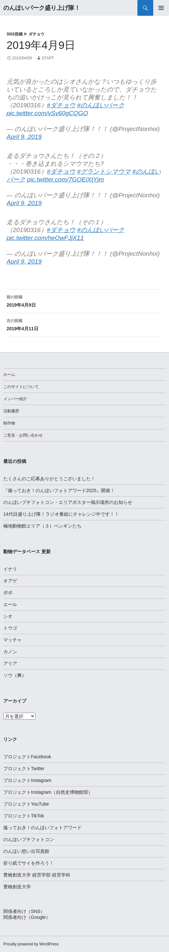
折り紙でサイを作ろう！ (28, 863)
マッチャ (12, 639)
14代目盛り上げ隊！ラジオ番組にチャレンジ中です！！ (61, 514)
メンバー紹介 (15, 399)
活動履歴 (11, 411)
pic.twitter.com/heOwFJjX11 (45, 237)
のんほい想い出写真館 (26, 851)
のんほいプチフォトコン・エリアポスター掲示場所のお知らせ (67, 502)
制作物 (9, 423)
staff (47, 58)
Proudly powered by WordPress (31, 944)
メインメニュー (161, 8)
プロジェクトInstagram (27, 780)
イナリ (10, 569)
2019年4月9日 (84, 300)
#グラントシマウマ (104, 171)
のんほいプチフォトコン (28, 839)
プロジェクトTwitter (23, 768)
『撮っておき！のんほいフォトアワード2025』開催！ (59, 490)
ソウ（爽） (14, 675)
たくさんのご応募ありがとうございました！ (49, 478)
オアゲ (10, 580)
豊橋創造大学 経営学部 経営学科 (36, 874)
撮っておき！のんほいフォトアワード (42, 827)
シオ (7, 616)
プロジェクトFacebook (27, 756)
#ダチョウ (61, 105)
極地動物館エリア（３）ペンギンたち (42, 526)
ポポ (7, 592)
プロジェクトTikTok (23, 815)
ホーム (9, 374)
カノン (10, 651)
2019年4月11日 (84, 324)
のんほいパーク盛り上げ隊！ (41, 8)
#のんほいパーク (100, 105)
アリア (10, 663)
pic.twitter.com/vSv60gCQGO (47, 113)
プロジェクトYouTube (26, 804)
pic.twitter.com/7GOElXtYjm (65, 179)
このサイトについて (21, 386)
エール (10, 604)
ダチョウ (36, 34)
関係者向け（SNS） (24, 911)
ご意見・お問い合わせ (23, 435)
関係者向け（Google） (26, 917)
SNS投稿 (15, 34)
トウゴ (10, 628)
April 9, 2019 (24, 136)
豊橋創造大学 (17, 886)
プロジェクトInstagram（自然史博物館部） (48, 792)
